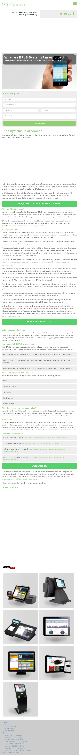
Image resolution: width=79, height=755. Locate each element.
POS (4, 724)
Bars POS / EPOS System (13, 737)
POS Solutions (10, 731)
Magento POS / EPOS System (15, 748)
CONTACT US (39, 466)
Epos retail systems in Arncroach (38, 226)
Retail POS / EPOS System (14, 735)
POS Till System (10, 726)
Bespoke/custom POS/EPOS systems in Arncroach (19, 479)
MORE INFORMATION (39, 321)
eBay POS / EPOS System (14, 744)
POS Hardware (10, 728)
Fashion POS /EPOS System (14, 739)
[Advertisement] (39, 36)
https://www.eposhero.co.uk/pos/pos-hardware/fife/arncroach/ (44, 443)
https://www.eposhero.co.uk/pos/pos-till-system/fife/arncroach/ (46, 438)
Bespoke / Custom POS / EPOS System (18, 750)
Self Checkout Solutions (11, 752)
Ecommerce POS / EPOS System (16, 742)
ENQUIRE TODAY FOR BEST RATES (39, 203)
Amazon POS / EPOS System (15, 746)
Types (5, 733)
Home (5, 722)
